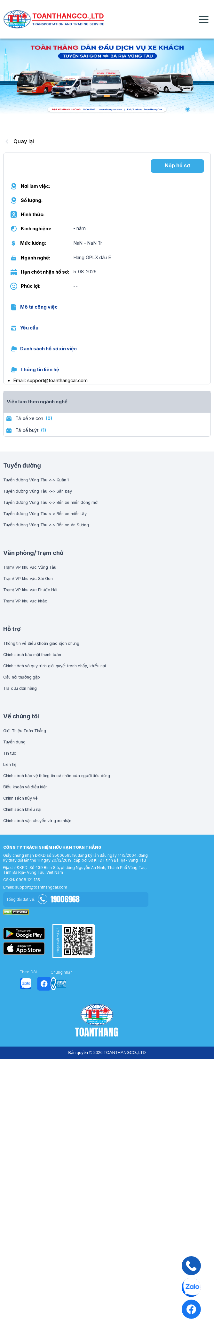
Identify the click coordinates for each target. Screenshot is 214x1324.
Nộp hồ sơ (177, 165)
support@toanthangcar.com (41, 887)
